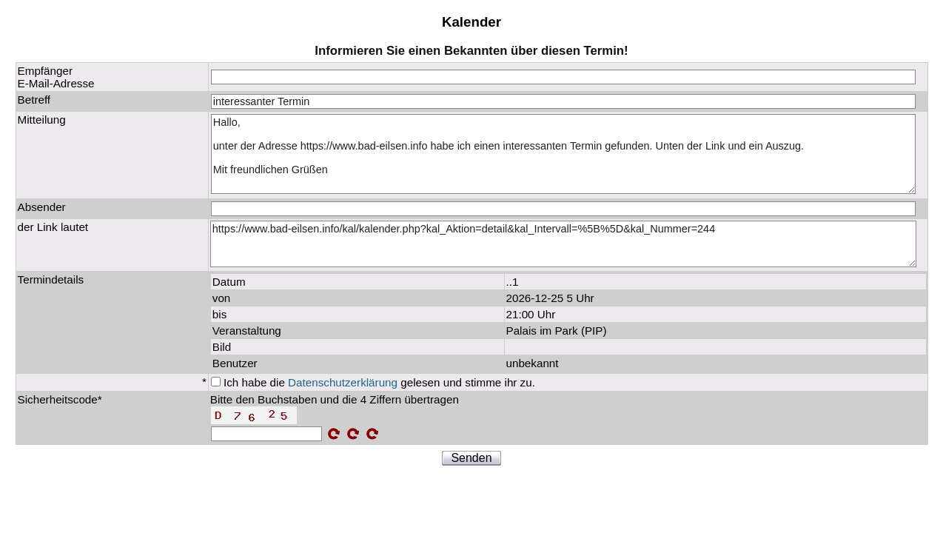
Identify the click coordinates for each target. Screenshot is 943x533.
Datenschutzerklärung (342, 382)
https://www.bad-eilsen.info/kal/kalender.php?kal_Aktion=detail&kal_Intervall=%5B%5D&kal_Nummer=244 (563, 244)
